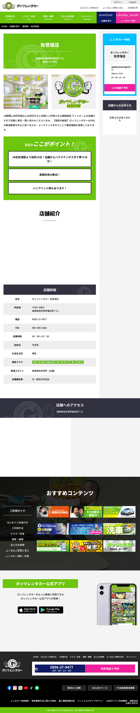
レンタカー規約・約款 (17, 556)
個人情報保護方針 (67, 700)
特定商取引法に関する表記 (44, 700)
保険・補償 (48, 17)
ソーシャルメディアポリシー (91, 700)
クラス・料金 (29, 17)
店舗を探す (105, 17)
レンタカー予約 (127, 17)
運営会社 (134, 700)
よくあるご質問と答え (113, 7)
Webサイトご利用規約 (117, 700)
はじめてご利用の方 (89, 7)
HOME (35, 657)
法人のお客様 (68, 17)
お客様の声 (133, 7)
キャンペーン (87, 17)
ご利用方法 (10, 17)
